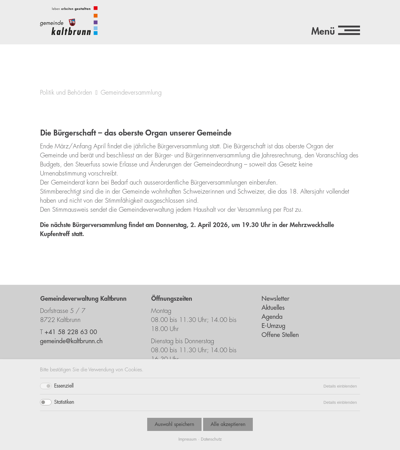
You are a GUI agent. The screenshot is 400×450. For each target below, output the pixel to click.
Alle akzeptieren (228, 424)
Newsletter (275, 298)
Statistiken (64, 402)
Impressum (187, 439)
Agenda (272, 317)
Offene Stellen (280, 335)
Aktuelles (273, 307)
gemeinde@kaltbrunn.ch (71, 341)
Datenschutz (211, 439)
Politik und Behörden (66, 92)
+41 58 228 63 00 (71, 332)
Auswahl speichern (174, 424)
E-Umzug (273, 326)
